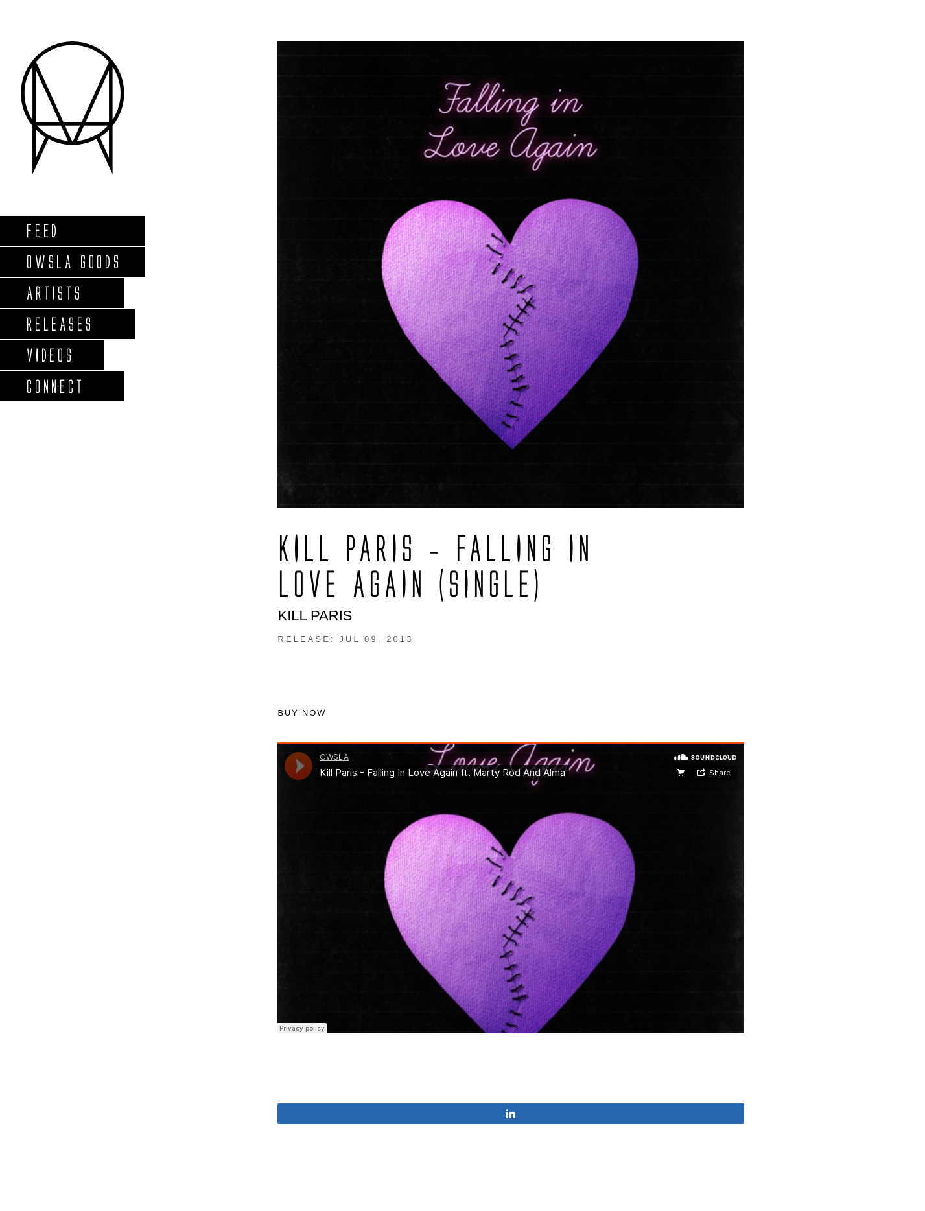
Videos (50, 355)
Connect (55, 386)
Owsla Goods (73, 261)
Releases (59, 324)
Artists (54, 292)
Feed (42, 230)
